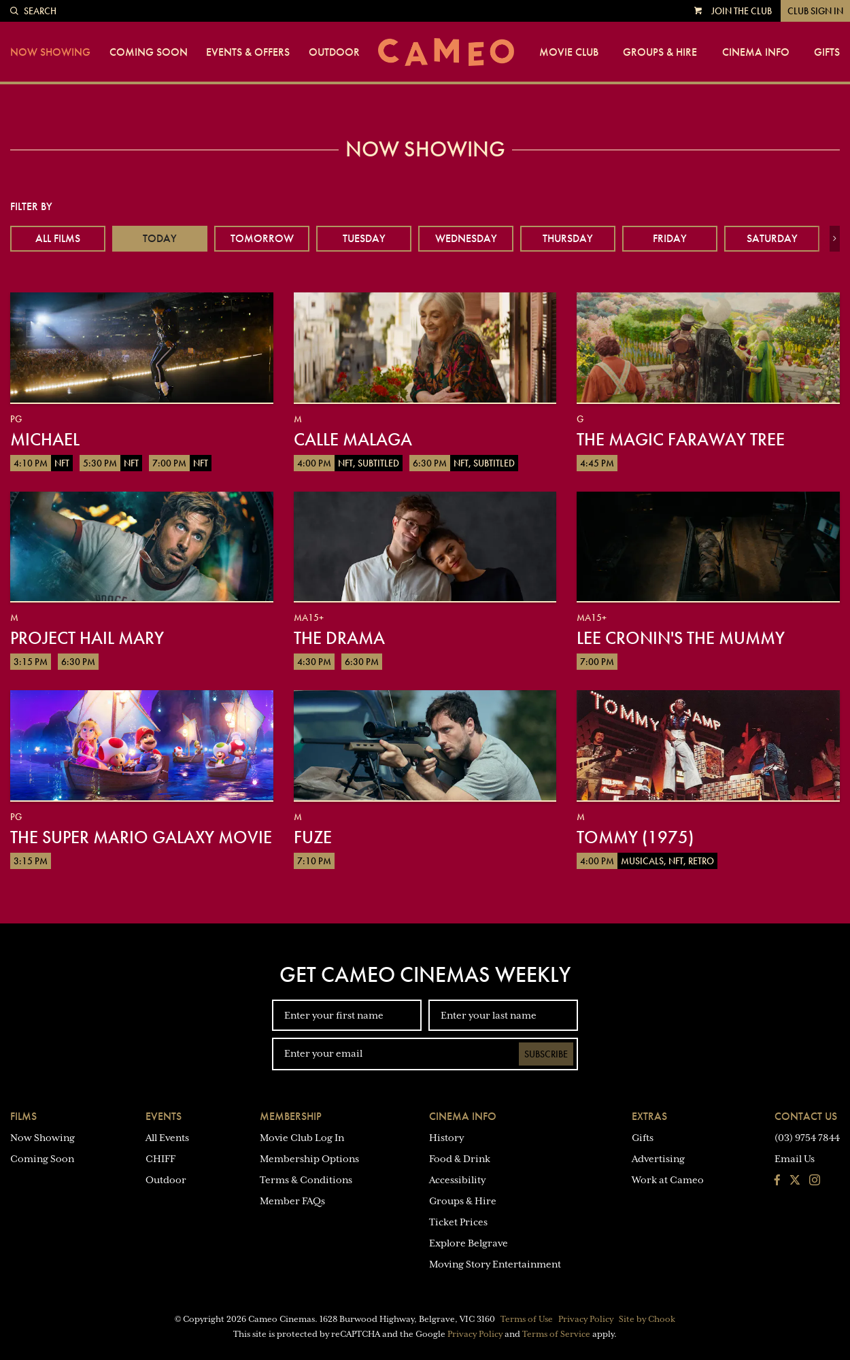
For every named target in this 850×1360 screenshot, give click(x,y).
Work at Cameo (668, 1179)
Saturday (772, 238)
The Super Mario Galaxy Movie (141, 837)
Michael (45, 439)
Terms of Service (556, 1334)
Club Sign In (815, 11)
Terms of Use (526, 1319)
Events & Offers (248, 52)
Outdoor (334, 52)
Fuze (313, 837)
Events (164, 1116)
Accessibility (457, 1179)
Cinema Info (755, 52)
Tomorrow (262, 238)
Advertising (658, 1158)
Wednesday (466, 238)
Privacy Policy (585, 1319)
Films (23, 1116)
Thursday (568, 238)
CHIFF (160, 1158)
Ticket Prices (458, 1222)
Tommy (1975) (635, 837)
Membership (291, 1116)
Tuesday (364, 238)
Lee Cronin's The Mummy (681, 637)
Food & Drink (459, 1158)
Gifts (827, 52)
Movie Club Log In (302, 1137)
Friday (670, 238)
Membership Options (309, 1158)
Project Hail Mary (87, 637)
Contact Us (806, 1116)
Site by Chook (647, 1319)
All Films (57, 238)
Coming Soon (148, 52)
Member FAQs (292, 1200)
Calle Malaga (353, 439)
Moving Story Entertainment (495, 1264)
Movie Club (568, 52)
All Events (167, 1137)
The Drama (339, 637)
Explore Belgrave (468, 1243)
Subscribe (546, 1054)
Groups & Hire (660, 52)
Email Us (795, 1158)
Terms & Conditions (306, 1179)
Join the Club (741, 11)
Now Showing (50, 52)
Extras (649, 1116)
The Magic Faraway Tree (681, 439)
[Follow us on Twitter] (794, 1181)
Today (160, 238)
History (446, 1137)
